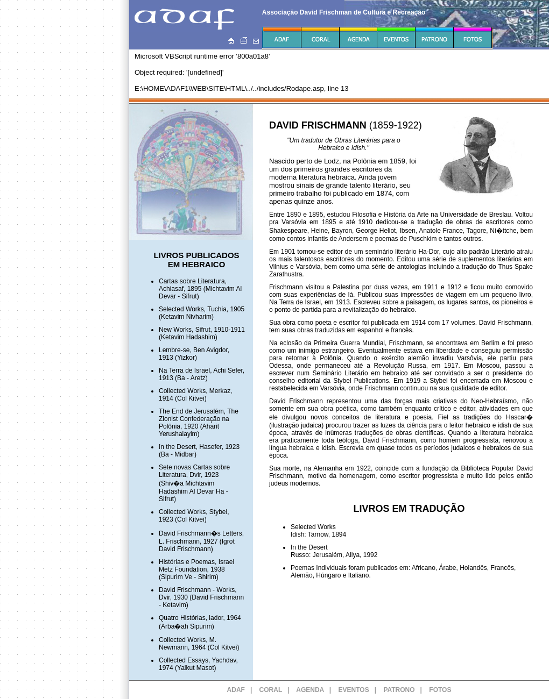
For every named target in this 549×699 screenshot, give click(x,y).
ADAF (236, 690)
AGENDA (310, 690)
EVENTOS (354, 690)
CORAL (270, 690)
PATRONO (398, 690)
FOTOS (440, 690)
